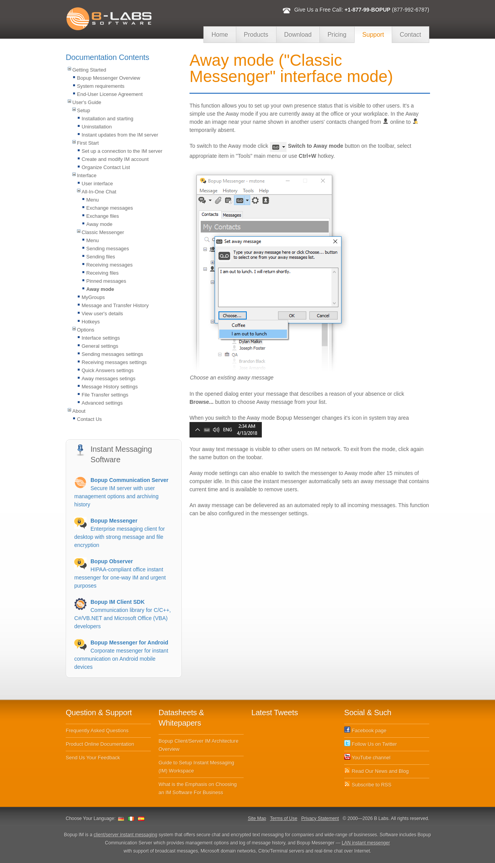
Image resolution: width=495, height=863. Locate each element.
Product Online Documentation (100, 744)
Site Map (257, 818)
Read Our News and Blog (376, 771)
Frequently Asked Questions (97, 730)
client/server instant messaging (125, 834)
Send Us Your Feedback (93, 757)
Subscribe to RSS (367, 785)
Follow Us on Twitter (370, 744)
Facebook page (365, 730)
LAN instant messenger (366, 843)
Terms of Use (283, 818)
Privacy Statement (320, 818)
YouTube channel (367, 757)
